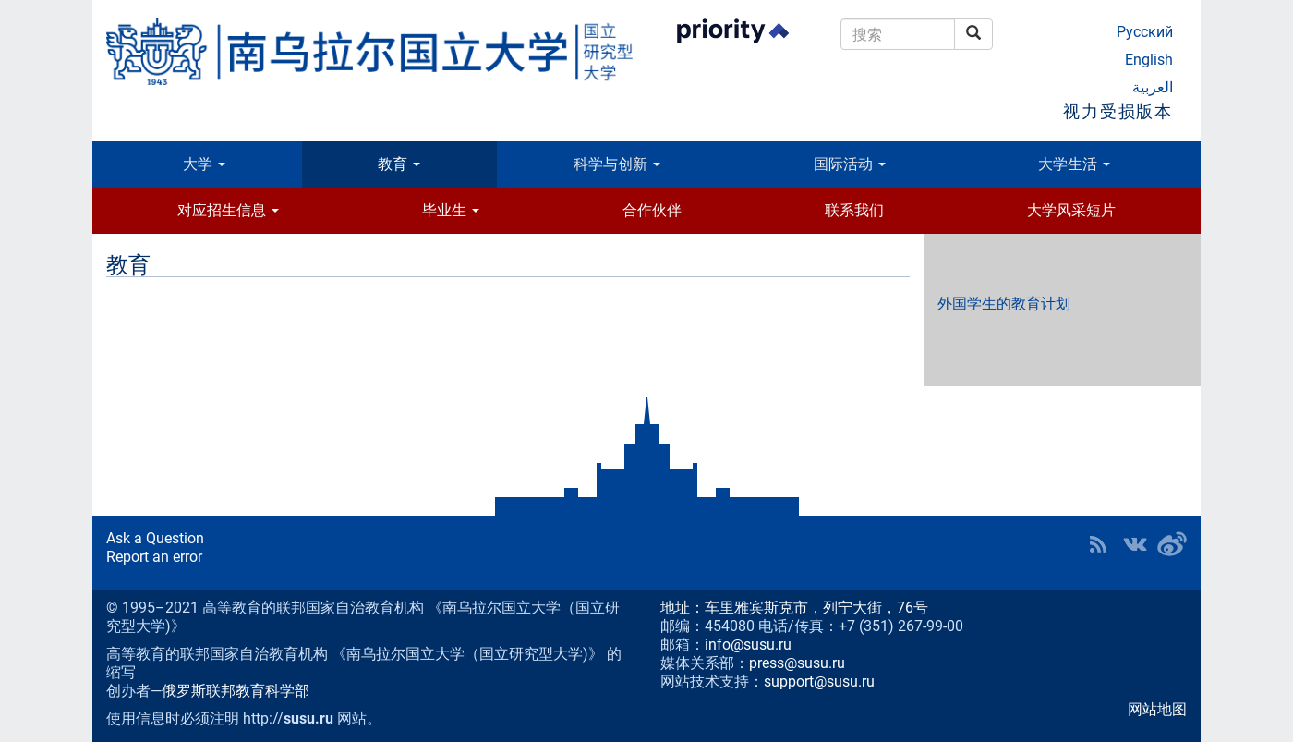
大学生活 (1074, 164)
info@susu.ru (748, 644)
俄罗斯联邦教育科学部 (235, 690)
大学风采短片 (1071, 210)
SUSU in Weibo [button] (1172, 544)
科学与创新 (617, 164)
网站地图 (1157, 709)
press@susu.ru (797, 663)
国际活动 (850, 164)
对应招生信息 (228, 210)
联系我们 (854, 210)
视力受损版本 (1118, 111)
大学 (204, 164)
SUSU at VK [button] (1135, 544)
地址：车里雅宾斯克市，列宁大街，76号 (794, 607)
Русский (1145, 32)
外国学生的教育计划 (1003, 303)
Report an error (154, 557)
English (1149, 59)
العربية (1152, 87)
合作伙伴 (652, 210)
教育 (399, 164)
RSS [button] (1098, 544)
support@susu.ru (819, 681)
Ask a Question (155, 538)
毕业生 (450, 210)
